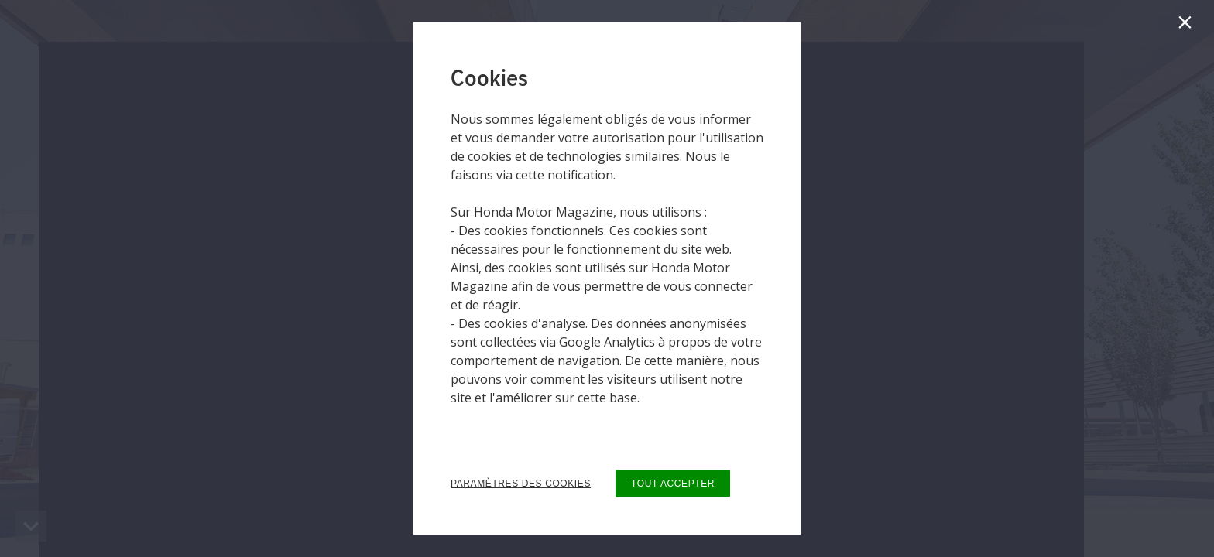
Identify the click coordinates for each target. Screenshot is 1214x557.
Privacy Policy (489, 428)
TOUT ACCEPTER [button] (673, 483)
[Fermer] (1188, 25)
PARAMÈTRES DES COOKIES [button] (521, 483)
